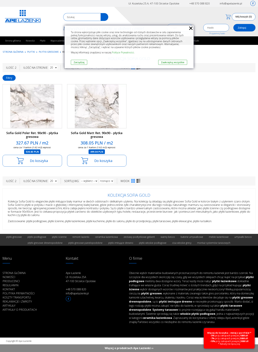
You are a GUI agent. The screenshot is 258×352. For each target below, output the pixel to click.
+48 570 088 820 (199, 3)
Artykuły (9, 305)
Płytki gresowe (49, 51)
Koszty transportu (17, 297)
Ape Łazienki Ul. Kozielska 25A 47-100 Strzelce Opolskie (81, 277)
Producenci (11, 281)
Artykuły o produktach (20, 310)
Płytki (42, 40)
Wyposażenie (57, 40)
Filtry (9, 78)
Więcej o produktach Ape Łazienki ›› (129, 348)
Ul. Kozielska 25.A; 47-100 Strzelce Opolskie (153, 3)
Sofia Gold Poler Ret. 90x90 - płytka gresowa (32, 135)
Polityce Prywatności (123, 52)
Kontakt (195, 40)
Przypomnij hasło (217, 33)
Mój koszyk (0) (243, 16)
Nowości (30, 40)
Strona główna (13, 40)
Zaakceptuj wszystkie (172, 62)
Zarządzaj (79, 62)
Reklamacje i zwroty (17, 301)
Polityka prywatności (19, 293)
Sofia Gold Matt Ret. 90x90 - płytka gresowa (97, 135)
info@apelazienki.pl (231, 3)
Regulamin (11, 285)
